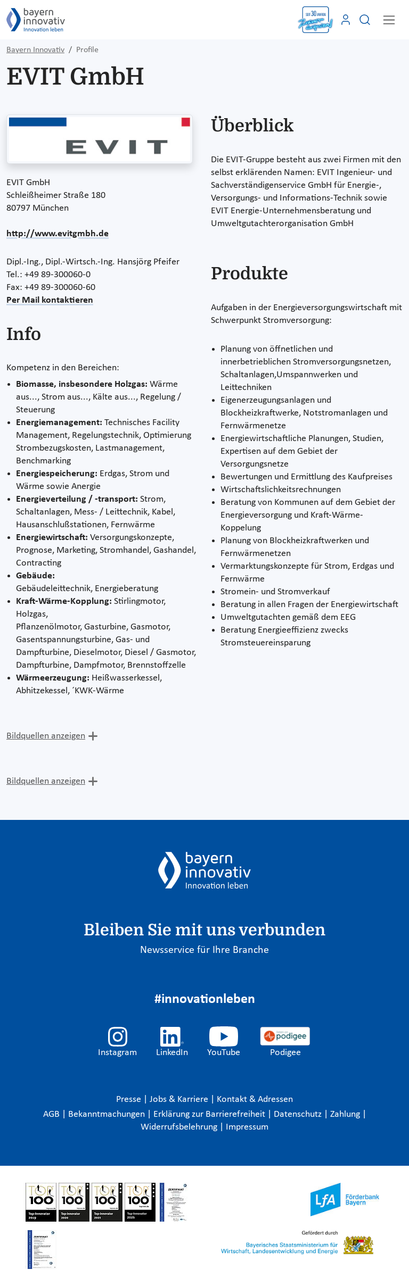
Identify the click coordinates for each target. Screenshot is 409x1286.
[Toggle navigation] (389, 20)
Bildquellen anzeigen (45, 736)
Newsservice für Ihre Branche (204, 950)
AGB (52, 1114)
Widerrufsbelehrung (180, 1127)
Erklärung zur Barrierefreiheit (210, 1114)
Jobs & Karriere (180, 1099)
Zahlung (346, 1114)
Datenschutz (299, 1114)
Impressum (247, 1127)
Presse (129, 1099)
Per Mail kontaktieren (49, 300)
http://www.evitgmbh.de (57, 234)
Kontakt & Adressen (255, 1099)
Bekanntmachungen (107, 1114)
